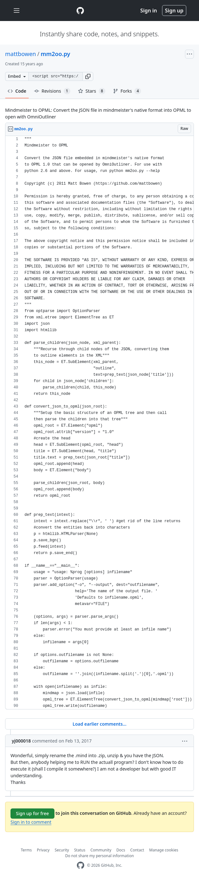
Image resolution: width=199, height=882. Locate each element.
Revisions (52, 91)
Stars (91, 91)
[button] (87, 76)
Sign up (174, 10)
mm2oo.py (55, 54)
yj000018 (21, 741)
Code (17, 91)
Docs (121, 850)
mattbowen (20, 54)
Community (100, 850)
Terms (26, 850)
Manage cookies (163, 850)
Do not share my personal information (99, 855)
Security (62, 850)
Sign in (148, 10)
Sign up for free (32, 813)
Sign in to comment (31, 822)
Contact (137, 850)
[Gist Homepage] (80, 10)
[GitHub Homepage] (80, 865)
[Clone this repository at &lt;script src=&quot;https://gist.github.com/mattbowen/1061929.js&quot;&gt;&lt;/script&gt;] (55, 76)
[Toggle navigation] (16, 11)
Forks (127, 91)
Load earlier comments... (99, 724)
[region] (99, 422)
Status (79, 850)
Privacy (43, 850)
